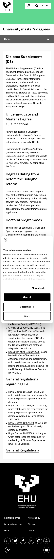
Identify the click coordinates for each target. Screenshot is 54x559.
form (12, 166)
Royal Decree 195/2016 (20, 392)
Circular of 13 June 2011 (20, 328)
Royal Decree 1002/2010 (21, 423)
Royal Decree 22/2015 (19, 405)
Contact (32, 530)
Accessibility (34, 518)
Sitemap (32, 524)
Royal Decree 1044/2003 (21, 433)
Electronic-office (12, 518)
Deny (27, 316)
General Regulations (22, 450)
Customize (27, 307)
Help (6, 530)
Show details (38, 288)
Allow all (27, 297)
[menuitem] (45, 6)
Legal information (13, 524)
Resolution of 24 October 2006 (23, 352)
